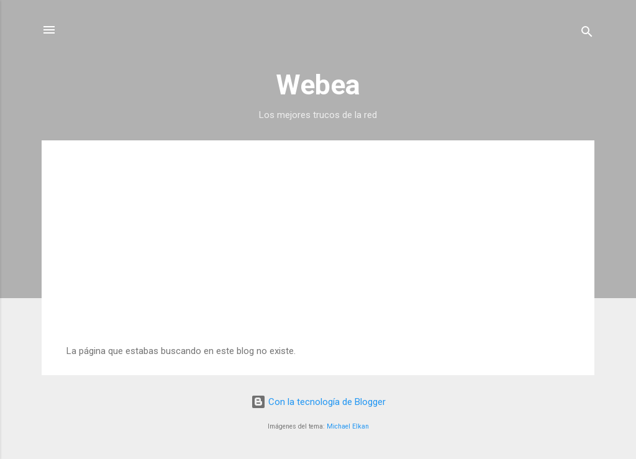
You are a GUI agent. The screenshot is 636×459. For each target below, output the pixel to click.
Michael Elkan (348, 426)
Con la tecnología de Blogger (318, 401)
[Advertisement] (318, 252)
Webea (318, 84)
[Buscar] (586, 34)
